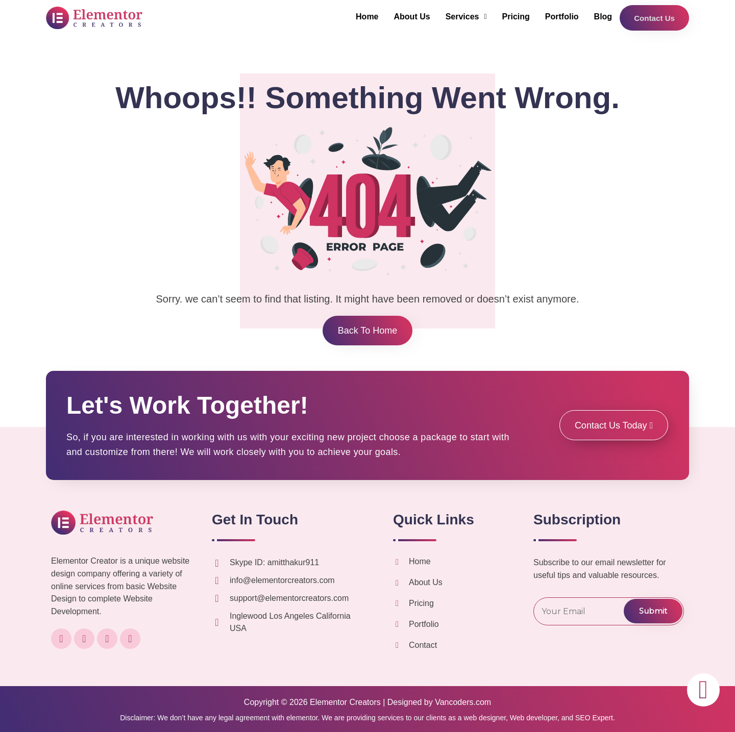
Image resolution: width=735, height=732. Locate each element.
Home (365, 16)
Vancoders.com (463, 702)
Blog (601, 16)
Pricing (514, 16)
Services (464, 16)
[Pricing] (397, 603)
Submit (653, 611)
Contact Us (653, 18)
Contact (423, 645)
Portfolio (560, 16)
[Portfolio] (397, 624)
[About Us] (397, 583)
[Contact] (397, 645)
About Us (410, 16)
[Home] (397, 562)
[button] (464, 17)
